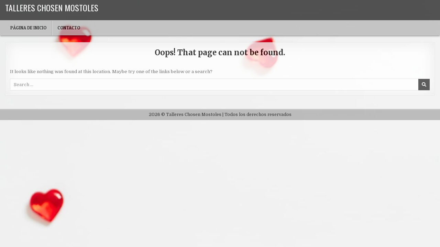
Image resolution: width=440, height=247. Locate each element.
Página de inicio (28, 28)
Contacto (68, 28)
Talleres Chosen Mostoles (51, 7)
